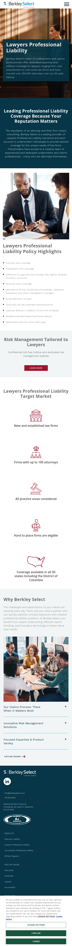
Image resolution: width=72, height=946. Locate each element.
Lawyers (7, 882)
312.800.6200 (9, 798)
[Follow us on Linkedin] (7, 781)
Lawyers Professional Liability (16, 845)
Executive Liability (12, 839)
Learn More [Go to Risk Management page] (36, 368)
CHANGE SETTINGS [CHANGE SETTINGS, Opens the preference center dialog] (36, 926)
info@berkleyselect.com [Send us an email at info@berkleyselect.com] (14, 793)
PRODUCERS (9, 896)
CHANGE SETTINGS (46, 918)
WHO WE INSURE (11, 865)
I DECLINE (36, 934)
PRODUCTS (9, 833)
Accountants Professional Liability (18, 850)
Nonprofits (8, 876)
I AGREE (36, 942)
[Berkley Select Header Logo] (19, 4)
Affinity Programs (11, 856)
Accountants (9, 887)
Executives (8, 870)
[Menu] (66, 4)
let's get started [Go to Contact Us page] (12, 756)
